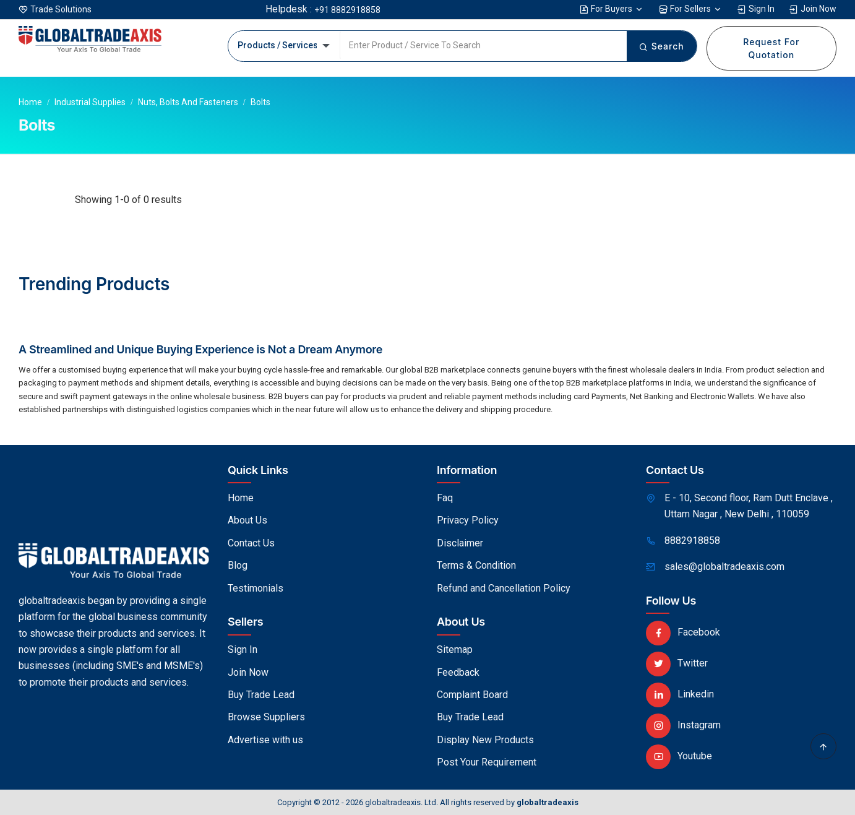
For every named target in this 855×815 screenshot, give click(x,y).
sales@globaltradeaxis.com (724, 566)
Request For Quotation (771, 48)
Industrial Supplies (90, 102)
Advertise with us (265, 740)
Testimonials (255, 588)
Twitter (677, 663)
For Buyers (611, 9)
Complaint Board (472, 695)
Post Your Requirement (486, 762)
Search (661, 46)
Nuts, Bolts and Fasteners (188, 102)
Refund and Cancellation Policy (503, 588)
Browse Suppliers (266, 717)
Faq (445, 498)
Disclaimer (460, 543)
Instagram (683, 725)
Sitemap (455, 649)
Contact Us (251, 543)
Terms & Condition (476, 565)
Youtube (679, 756)
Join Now (812, 9)
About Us (247, 520)
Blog (237, 565)
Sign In (756, 9)
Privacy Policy (468, 520)
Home (30, 102)
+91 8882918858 (347, 10)
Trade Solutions (61, 9)
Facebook (683, 632)
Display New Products (485, 740)
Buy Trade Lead (261, 695)
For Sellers (690, 9)
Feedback (458, 672)
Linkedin (680, 694)
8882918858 (692, 540)
